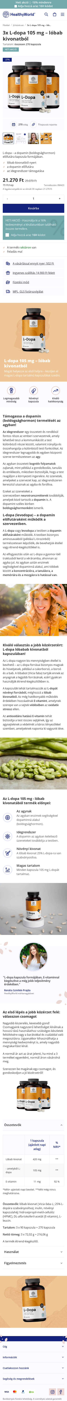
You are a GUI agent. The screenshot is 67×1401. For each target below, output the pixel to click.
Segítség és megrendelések (18, 1378)
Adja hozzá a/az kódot (35, 6)
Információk (10, 1357)
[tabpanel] (33, 1182)
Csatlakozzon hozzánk (16, 1368)
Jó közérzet (18, 25)
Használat (11, 1252)
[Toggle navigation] (62, 14)
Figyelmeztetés (15, 1263)
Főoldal (6, 25)
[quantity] (33, 199)
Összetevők (12, 1125)
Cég (5, 1346)
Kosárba (33, 208)
